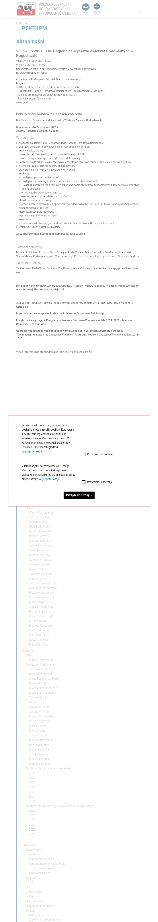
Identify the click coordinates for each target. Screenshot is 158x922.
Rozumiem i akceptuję (100, 454)
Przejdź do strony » (79, 495)
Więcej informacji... (32, 451)
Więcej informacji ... (50, 479)
